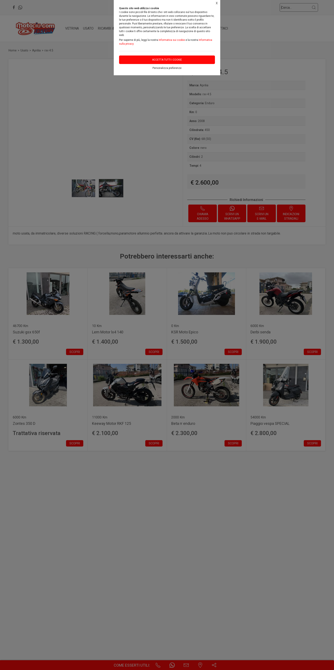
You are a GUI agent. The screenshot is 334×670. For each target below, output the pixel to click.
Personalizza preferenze (167, 68)
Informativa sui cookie (172, 39)
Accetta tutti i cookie (167, 59)
